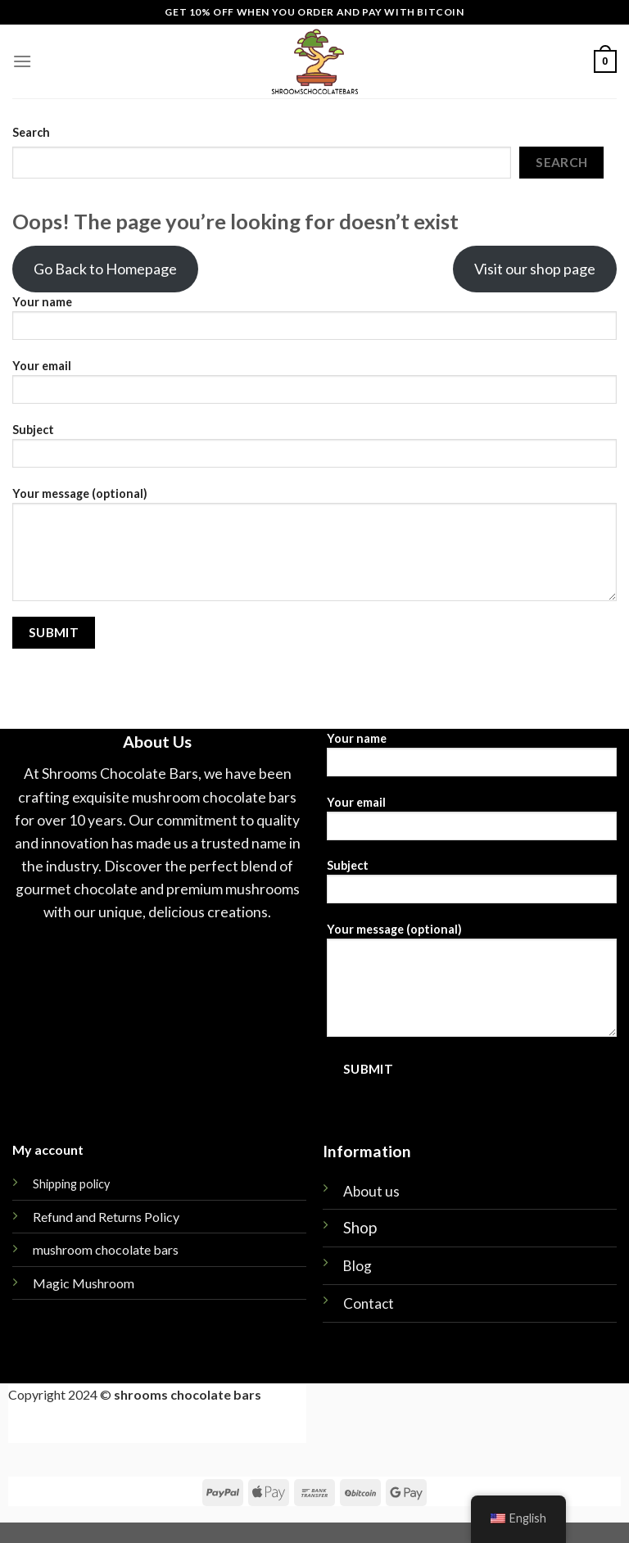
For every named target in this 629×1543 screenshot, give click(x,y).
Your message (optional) (314, 549)
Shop (360, 1227)
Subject (314, 451)
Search (31, 132)
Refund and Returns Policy (106, 1216)
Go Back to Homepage (105, 269)
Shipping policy (71, 1184)
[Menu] (22, 61)
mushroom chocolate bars (106, 1249)
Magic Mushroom (83, 1283)
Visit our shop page (534, 269)
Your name (314, 323)
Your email (314, 387)
